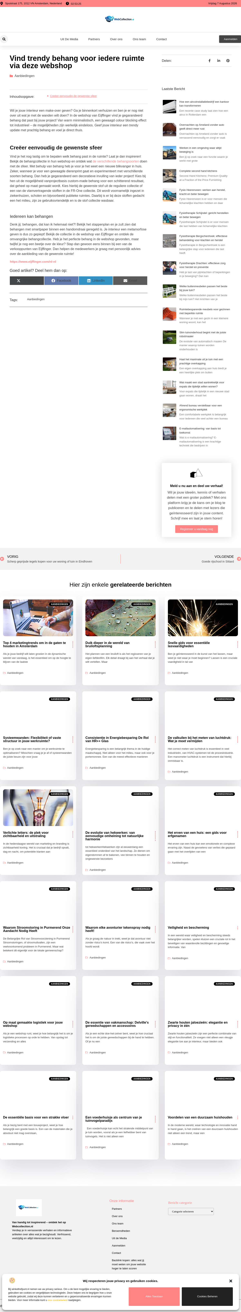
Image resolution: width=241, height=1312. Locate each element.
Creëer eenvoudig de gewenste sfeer (73, 96)
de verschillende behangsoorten (116, 161)
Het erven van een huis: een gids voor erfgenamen (197, 834)
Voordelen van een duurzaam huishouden (200, 1117)
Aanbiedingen (25, 76)
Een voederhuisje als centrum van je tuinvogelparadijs (113, 1119)
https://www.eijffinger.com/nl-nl (33, 261)
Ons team (139, 39)
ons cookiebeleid (57, 1300)
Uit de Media (119, 1238)
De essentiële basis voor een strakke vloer (36, 1117)
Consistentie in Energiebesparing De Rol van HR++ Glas (116, 739)
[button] (231, 1281)
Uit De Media (69, 39)
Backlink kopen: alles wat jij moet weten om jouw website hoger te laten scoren (129, 1264)
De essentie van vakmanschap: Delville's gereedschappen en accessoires (117, 1024)
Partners (94, 39)
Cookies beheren (207, 1296)
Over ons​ (116, 39)
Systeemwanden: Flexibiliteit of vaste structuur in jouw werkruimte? (32, 739)
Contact (161, 39)
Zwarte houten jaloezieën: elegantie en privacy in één (198, 1024)
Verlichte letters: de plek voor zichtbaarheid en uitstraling (26, 834)
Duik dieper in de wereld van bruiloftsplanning (107, 644)
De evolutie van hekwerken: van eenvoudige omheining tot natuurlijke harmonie (114, 836)
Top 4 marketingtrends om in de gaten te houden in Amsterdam (34, 644)
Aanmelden (118, 1245)
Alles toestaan (154, 1296)
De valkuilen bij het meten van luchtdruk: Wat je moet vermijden (199, 739)
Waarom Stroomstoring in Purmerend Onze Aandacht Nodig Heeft (36, 929)
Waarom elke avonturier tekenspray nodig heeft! (117, 929)
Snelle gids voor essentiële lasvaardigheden (189, 644)
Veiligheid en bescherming (188, 927)
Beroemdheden (121, 1230)
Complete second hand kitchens (198, 170)
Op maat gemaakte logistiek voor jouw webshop (33, 1024)
